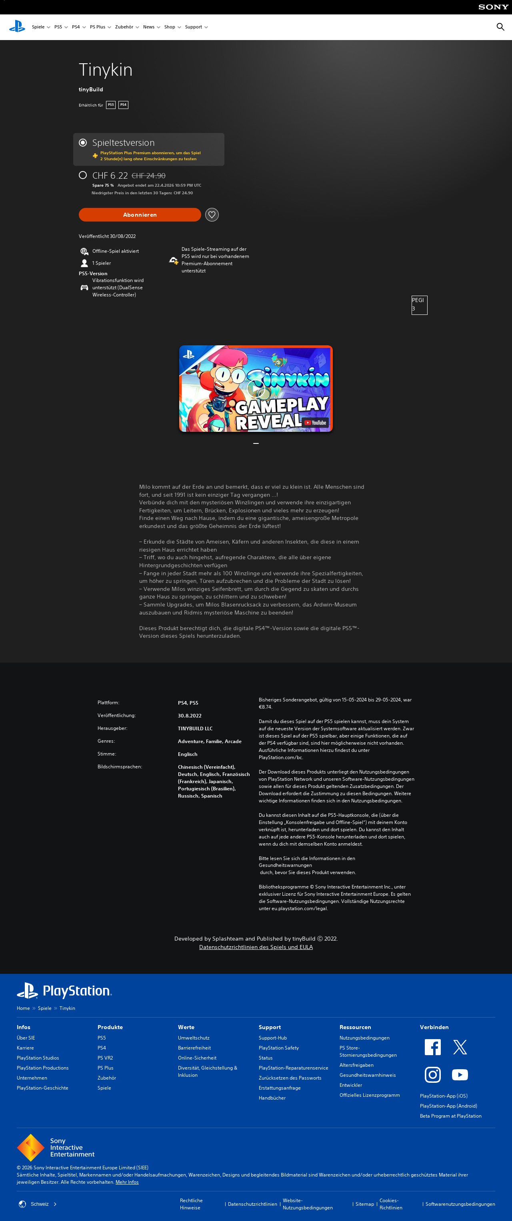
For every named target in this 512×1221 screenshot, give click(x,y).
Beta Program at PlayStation (451, 1115)
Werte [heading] (186, 1027)
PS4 (76, 27)
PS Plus (97, 27)
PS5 (58, 27)
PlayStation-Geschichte (42, 1087)
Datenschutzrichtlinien (252, 1204)
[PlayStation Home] (17, 27)
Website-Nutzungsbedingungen (308, 1204)
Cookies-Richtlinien (391, 1204)
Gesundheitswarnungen (285, 865)
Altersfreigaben (357, 1065)
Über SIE (26, 1037)
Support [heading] (270, 1027)
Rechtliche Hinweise (191, 1204)
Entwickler (351, 1085)
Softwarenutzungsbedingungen (460, 1204)
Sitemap (365, 1204)
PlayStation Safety (279, 1047)
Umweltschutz (194, 1037)
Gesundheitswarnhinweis (368, 1075)
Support (193, 27)
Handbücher (272, 1097)
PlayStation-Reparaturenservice (293, 1067)
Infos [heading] (23, 1027)
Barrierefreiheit (194, 1047)
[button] (256, 388)
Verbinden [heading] (434, 1027)
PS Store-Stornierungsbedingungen (368, 1051)
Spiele (38, 27)
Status (266, 1057)
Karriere (25, 1047)
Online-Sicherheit (197, 1057)
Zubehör (124, 27)
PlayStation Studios (38, 1057)
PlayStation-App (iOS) (444, 1095)
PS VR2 (105, 1057)
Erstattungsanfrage (280, 1087)
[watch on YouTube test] (315, 422)
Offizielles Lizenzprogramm (370, 1095)
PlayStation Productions (43, 1067)
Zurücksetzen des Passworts (290, 1077)
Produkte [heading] (110, 1027)
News (148, 27)
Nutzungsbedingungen (365, 1037)
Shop (169, 27)
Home (23, 1008)
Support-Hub (273, 1037)
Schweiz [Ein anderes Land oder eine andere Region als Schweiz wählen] (38, 1204)
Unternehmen (32, 1077)
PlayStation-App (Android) (448, 1105)
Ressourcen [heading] (355, 1027)
